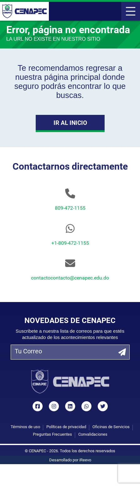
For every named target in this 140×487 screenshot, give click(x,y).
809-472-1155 (70, 208)
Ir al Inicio (70, 123)
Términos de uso (25, 427)
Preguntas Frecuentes (52, 435)
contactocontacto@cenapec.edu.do (70, 278)
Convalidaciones (92, 435)
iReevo (85, 460)
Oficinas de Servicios (111, 427)
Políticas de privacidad (66, 427)
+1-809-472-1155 (70, 243)
